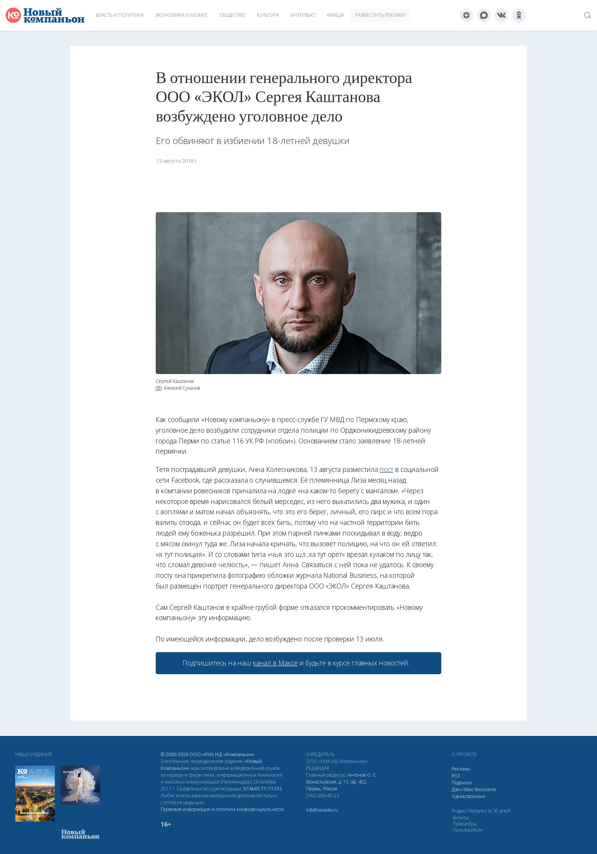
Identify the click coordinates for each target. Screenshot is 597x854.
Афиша (335, 15)
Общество (232, 15)
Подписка (462, 782)
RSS (456, 775)
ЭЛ (262, 788)
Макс (468, 789)
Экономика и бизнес (181, 15)
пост (386, 469)
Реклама (461, 769)
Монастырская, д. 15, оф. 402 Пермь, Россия (336, 785)
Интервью (302, 15)
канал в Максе (275, 662)
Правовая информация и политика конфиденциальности (222, 809)
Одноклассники (468, 796)
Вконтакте (485, 789)
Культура (268, 15)
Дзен (457, 789)
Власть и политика (120, 15)
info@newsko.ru (322, 810)
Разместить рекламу (380, 15)
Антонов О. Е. (362, 775)
